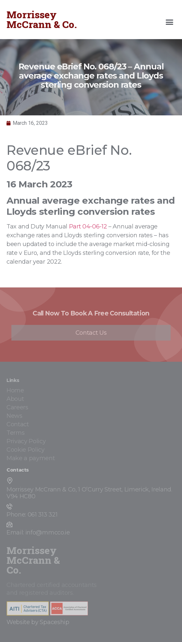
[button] (169, 22)
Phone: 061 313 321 (32, 514)
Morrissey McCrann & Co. (42, 19)
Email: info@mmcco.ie (38, 532)
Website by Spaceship (38, 622)
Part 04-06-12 (88, 226)
